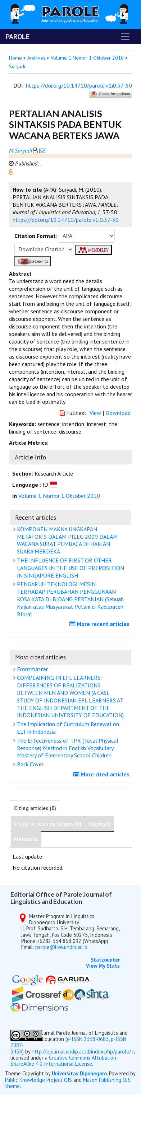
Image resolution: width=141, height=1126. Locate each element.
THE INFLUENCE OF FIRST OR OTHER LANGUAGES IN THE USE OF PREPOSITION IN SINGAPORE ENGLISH (69, 568)
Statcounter (105, 959)
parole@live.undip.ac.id (61, 947)
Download (118, 412)
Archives (36, 58)
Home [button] (15, 58)
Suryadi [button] (17, 66)
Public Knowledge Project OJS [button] (38, 1079)
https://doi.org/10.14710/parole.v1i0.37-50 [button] (66, 219)
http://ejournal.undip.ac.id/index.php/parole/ (81, 1051)
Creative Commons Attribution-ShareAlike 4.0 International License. (64, 1060)
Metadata (26, 839)
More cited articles (102, 774)
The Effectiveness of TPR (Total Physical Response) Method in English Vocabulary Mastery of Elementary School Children (66, 748)
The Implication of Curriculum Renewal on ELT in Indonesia (67, 727)
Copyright (99, 823)
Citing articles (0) (35, 808)
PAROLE (17, 36)
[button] (11, 171)
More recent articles (100, 623)
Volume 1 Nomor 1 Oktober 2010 (87, 58)
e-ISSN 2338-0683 (88, 1039)
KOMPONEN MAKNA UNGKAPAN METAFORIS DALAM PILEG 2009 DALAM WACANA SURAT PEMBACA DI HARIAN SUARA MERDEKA (66, 540)
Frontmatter (31, 669)
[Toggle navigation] (125, 36)
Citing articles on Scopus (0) (47, 823)
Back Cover (29, 764)
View (95, 412)
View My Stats (103, 965)
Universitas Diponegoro (79, 1073)
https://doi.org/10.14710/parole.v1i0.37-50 (79, 85)
